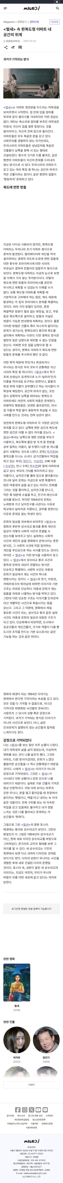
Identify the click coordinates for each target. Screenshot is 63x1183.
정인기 (27, 461)
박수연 (34, 466)
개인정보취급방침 (21, 1119)
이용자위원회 (31, 1127)
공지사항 (10, 1115)
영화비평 (34, 21)
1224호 (54, 22)
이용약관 (34, 1123)
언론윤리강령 (47, 1123)
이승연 (38, 461)
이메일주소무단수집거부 (17, 1123)
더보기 (32, 1084)
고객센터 (49, 1115)
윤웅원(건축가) (13, 41)
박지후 (51, 451)
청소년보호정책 (38, 1119)
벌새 (8, 107)
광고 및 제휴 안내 (35, 1115)
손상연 (9, 466)
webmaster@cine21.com (35, 1173)
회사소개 (21, 1115)
